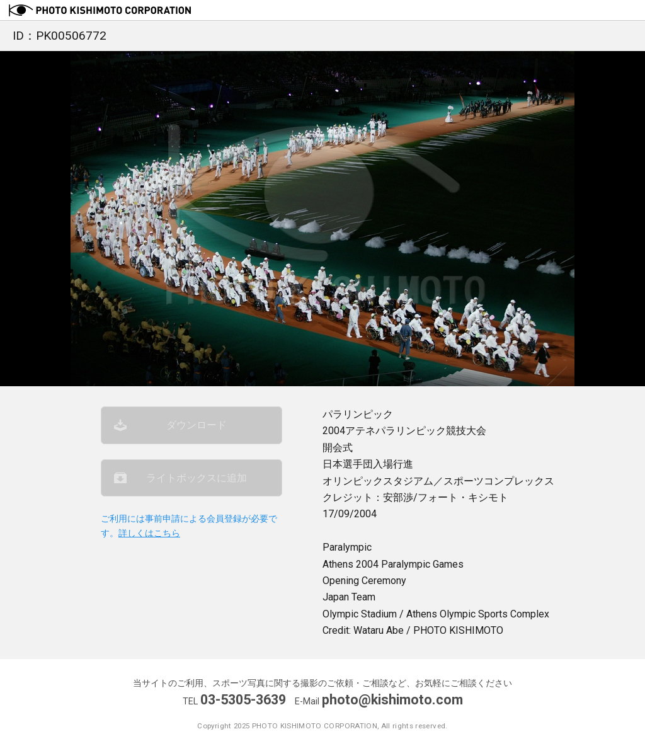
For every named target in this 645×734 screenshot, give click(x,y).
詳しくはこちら (149, 533)
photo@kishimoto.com (392, 700)
